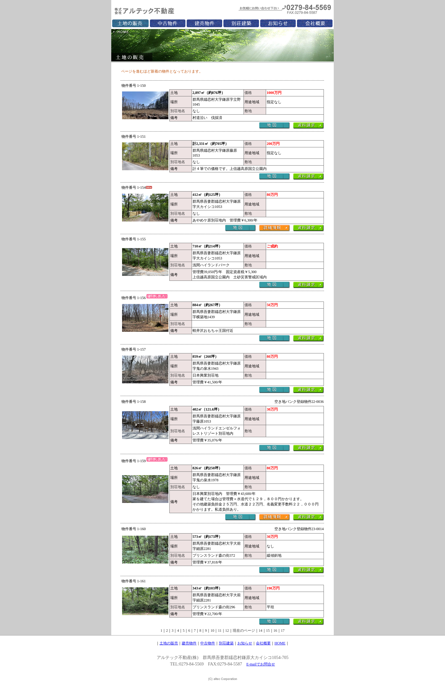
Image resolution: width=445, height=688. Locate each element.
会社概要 (263, 643)
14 (260, 630)
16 (275, 630)
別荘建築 (226, 643)
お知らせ (244, 643)
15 (268, 630)
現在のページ (244, 630)
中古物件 (207, 643)
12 (227, 630)
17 (283, 630)
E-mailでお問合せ (260, 664)
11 (220, 630)
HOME (279, 643)
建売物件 (189, 643)
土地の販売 (168, 643)
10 (212, 630)
